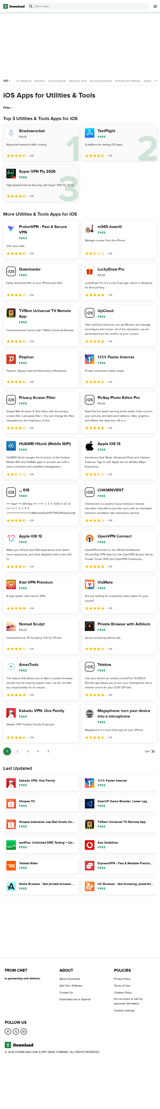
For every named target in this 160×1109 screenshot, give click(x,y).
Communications (57, 81)
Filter (8, 108)
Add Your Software (70, 985)
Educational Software (101, 81)
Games (147, 81)
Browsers (40, 81)
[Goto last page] (149, 751)
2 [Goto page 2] (17, 751)
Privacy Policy (122, 979)
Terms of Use (122, 985)
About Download (69, 979)
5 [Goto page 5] (48, 751)
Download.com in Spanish (75, 999)
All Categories (24, 81)
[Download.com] (14, 6)
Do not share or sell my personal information (128, 1001)
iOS (7, 80)
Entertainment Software (128, 81)
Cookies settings (124, 1010)
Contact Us (66, 992)
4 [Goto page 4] (38, 751)
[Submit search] (31, 6)
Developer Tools (78, 81)
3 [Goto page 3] (28, 751)
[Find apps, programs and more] (88, 6)
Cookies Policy (123, 992)
